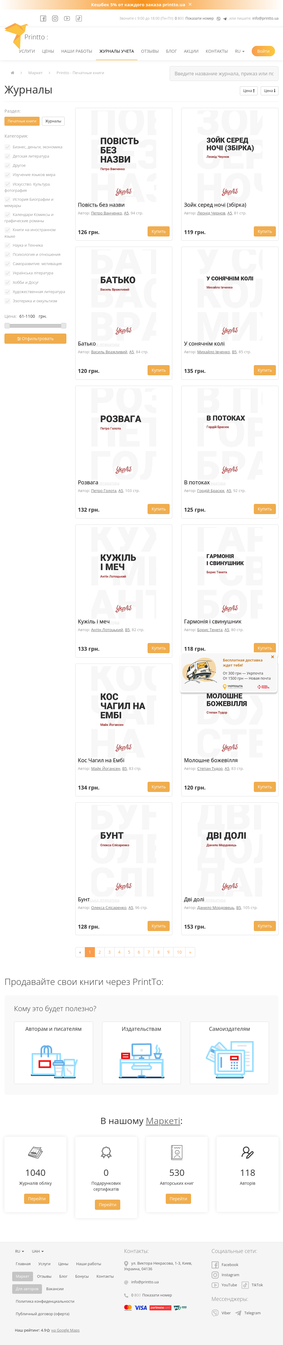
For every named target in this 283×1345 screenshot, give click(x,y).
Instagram (225, 1274)
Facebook (225, 1264)
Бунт (84, 899)
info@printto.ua (265, 18)
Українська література (33, 272)
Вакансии (55, 1288)
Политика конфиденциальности (45, 1301)
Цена (248, 90)
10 (179, 952)
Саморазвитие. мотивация (37, 263)
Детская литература (31, 156)
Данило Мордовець (215, 907)
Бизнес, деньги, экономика (37, 147)
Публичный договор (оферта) (42, 1313)
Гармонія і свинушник (212, 621)
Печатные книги (22, 121)
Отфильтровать (35, 338)
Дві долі (194, 899)
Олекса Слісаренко (108, 907)
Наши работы (76, 51)
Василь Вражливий (109, 351)
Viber (221, 1313)
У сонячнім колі (204, 343)
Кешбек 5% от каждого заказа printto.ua (138, 4)
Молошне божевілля (211, 760)
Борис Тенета (210, 629)
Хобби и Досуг (26, 282)
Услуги (27, 51)
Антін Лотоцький (107, 629)
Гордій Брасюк (211, 490)
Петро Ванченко (106, 213)
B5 (234, 351)
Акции (191, 51)
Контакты (217, 51)
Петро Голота (103, 490)
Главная (23, 1263)
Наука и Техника (28, 245)
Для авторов (27, 1288)
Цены (48, 51)
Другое (19, 165)
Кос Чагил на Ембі (101, 760)
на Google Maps (65, 1330)
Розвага (88, 482)
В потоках (196, 482)
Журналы (53, 121)
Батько (87, 343)
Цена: (10, 316)
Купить (158, 231)
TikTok (252, 1285)
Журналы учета (116, 51)
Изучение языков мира (34, 174)
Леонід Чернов (211, 213)
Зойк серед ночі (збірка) (215, 204)
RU (240, 51)
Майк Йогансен (105, 768)
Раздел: (12, 111)
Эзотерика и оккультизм (35, 300)
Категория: (16, 136)
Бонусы (82, 1276)
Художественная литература (39, 291)
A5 (126, 213)
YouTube (224, 1285)
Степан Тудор (210, 768)
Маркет (35, 72)
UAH (38, 1251)
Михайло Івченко (213, 351)
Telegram (248, 1313)
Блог (171, 51)
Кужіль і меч (94, 621)
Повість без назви (101, 204)
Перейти (37, 1198)
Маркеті (163, 1120)
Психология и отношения (36, 254)
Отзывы (150, 51)
